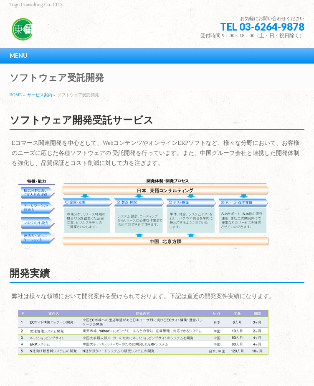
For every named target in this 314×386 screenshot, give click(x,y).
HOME (16, 95)
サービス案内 (39, 95)
